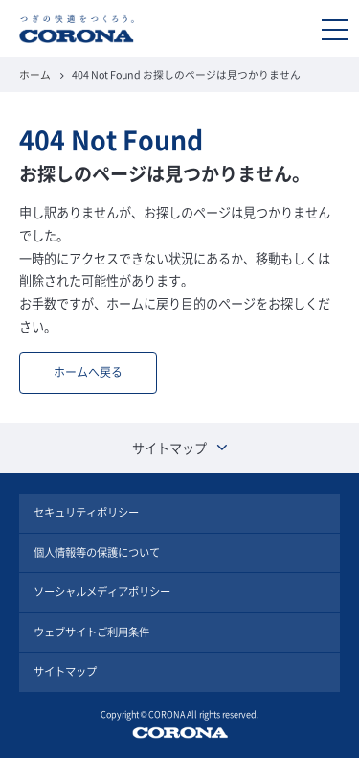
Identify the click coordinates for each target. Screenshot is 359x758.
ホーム (35, 74)
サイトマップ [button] (180, 448)
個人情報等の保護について (97, 552)
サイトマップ (65, 671)
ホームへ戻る (88, 371)
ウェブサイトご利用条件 (91, 632)
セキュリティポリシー (86, 512)
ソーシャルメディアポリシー (102, 592)
